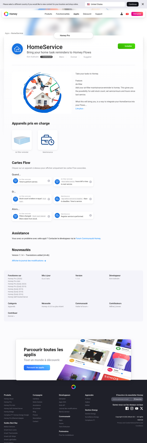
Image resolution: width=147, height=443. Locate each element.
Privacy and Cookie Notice (126, 423)
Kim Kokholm (114, 279)
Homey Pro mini (9, 405)
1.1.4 (77, 279)
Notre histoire (37, 402)
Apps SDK (62, 402)
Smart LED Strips (10, 436)
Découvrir (87, 14)
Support (98, 14)
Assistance (37, 405)
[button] (105, 4)
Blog (34, 412)
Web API (62, 405)
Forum (61, 423)
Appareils (11, 306)
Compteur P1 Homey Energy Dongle (16, 415)
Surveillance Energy (92, 417)
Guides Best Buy (10, 423)
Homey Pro (8, 402)
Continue (133, 4)
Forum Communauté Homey (88, 238)
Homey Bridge (9, 412)
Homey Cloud (8, 399)
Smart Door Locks (10, 430)
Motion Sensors (9, 427)
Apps (7, 33)
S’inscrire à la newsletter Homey (129, 395)
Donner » (11, 316)
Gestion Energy (90, 414)
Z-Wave (88, 399)
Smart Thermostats (11, 433)
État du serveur (64, 412)
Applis (76, 14)
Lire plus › (79, 108)
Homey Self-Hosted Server (13, 408)
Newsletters (37, 418)
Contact (35, 421)
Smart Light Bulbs (10, 440)
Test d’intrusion (64, 427)
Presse (35, 415)
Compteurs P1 (90, 420)
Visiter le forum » (81, 306)
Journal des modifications (68, 408)
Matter (87, 405)
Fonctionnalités (63, 14)
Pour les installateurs (66, 435)
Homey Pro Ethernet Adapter (14, 418)
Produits (48, 14)
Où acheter (36, 408)
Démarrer (62, 399)
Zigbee (87, 402)
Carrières (36, 399)
